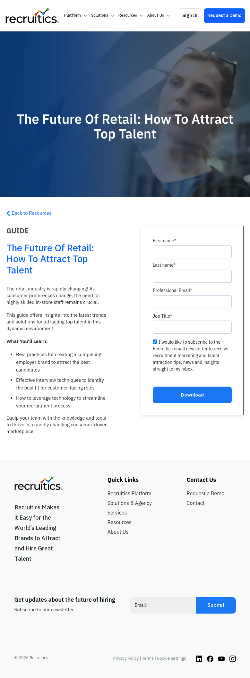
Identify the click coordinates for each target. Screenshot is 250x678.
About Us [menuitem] (118, 532)
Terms (148, 658)
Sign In (189, 15)
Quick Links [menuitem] (123, 479)
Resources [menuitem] (120, 522)
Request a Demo (224, 15)
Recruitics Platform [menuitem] (129, 493)
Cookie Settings (171, 658)
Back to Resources (28, 213)
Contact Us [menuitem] (201, 479)
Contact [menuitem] (196, 503)
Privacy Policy (126, 658)
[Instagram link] (199, 658)
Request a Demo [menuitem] (206, 493)
